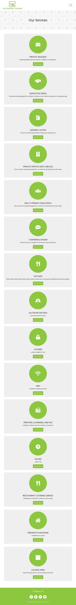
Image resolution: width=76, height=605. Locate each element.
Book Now (38, 64)
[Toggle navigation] (70, 5)
